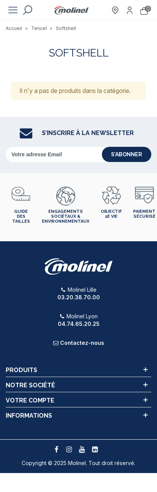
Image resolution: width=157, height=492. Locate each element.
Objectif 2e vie (111, 214)
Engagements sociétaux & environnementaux (65, 216)
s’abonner (126, 154)
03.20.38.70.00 (78, 297)
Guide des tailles (21, 216)
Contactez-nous (82, 343)
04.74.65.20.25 (79, 324)
